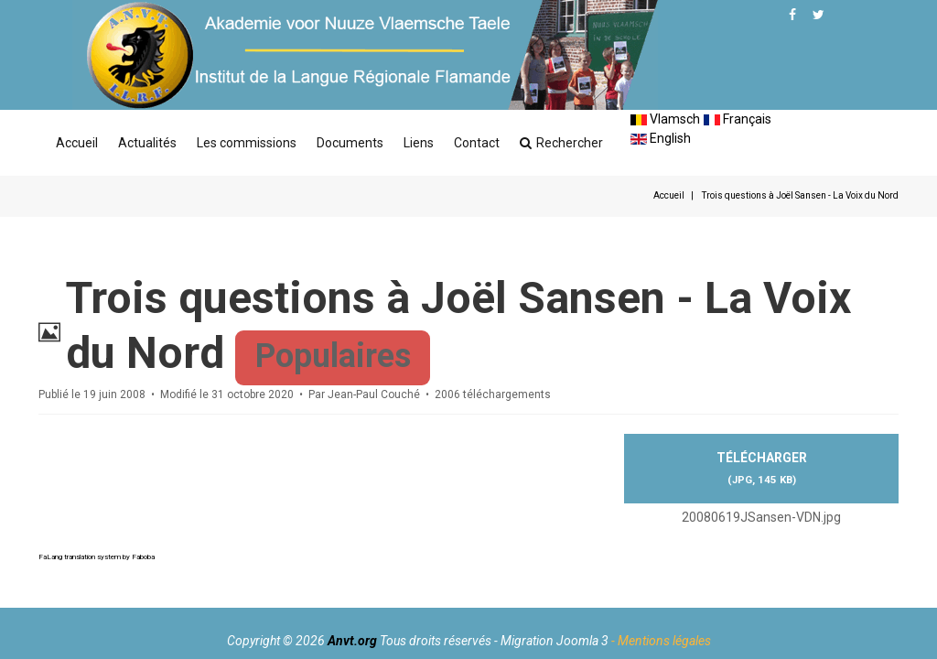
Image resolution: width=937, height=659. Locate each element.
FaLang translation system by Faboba (96, 557)
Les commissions (246, 142)
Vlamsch (665, 119)
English (660, 138)
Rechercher (561, 142)
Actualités (147, 142)
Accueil (77, 142)
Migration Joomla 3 (555, 640)
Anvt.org (352, 640)
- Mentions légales (661, 640)
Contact (477, 142)
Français (737, 119)
